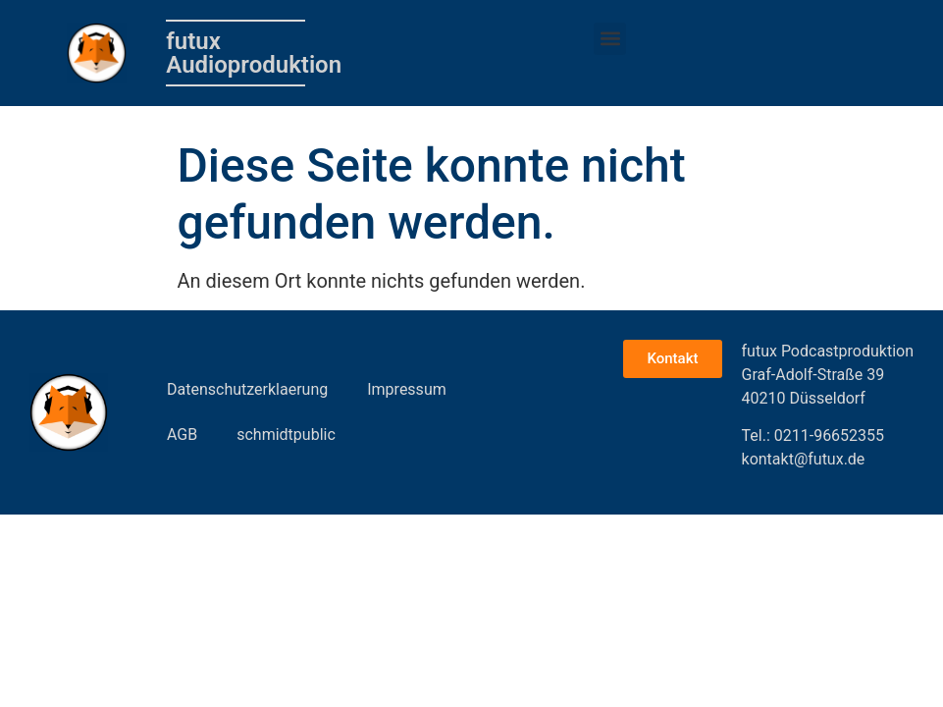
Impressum (406, 389)
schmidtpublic (286, 434)
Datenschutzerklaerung (247, 389)
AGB (182, 434)
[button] (610, 39)
